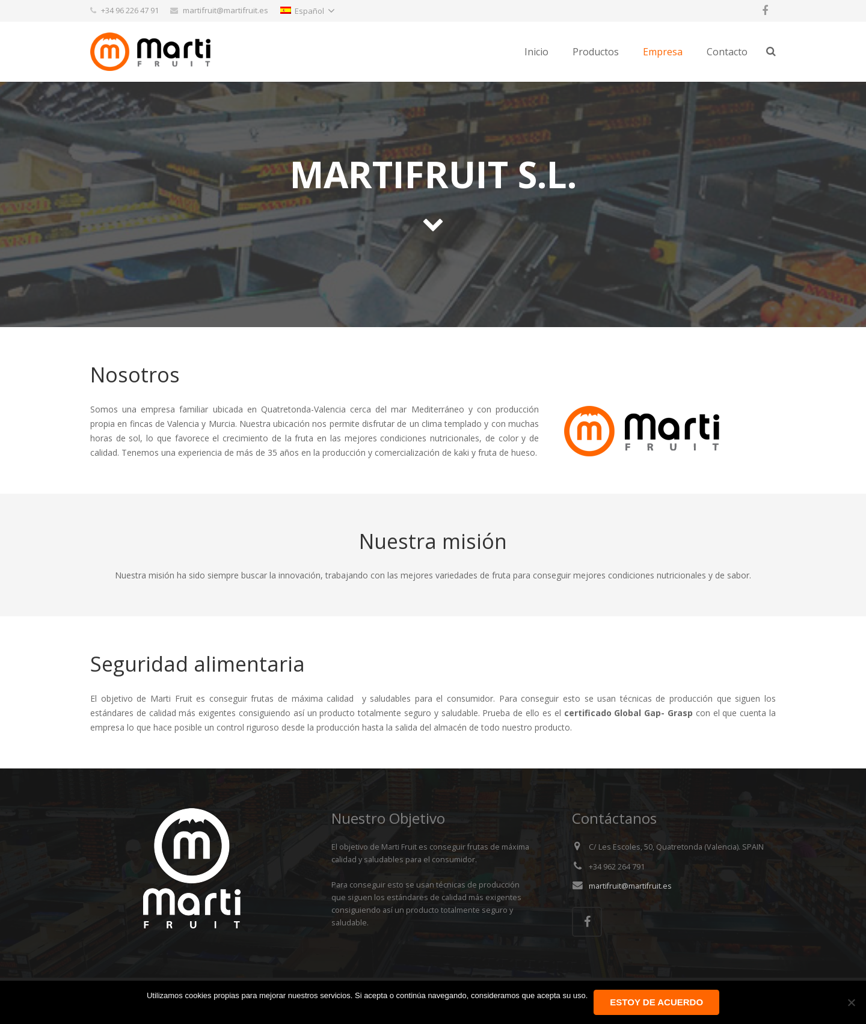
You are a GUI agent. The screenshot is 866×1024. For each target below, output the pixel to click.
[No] (851, 1002)
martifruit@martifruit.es (630, 886)
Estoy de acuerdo (656, 1002)
